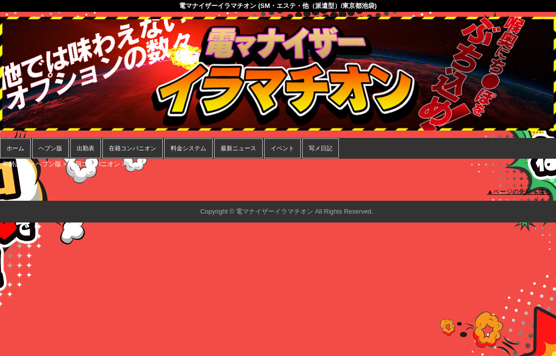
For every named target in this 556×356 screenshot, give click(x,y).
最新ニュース (238, 148)
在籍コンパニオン (132, 148)
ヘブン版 (50, 148)
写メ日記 (320, 148)
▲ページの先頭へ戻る (519, 191)
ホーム (15, 148)
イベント (282, 148)
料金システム (188, 148)
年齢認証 (15, 164)
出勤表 (85, 148)
